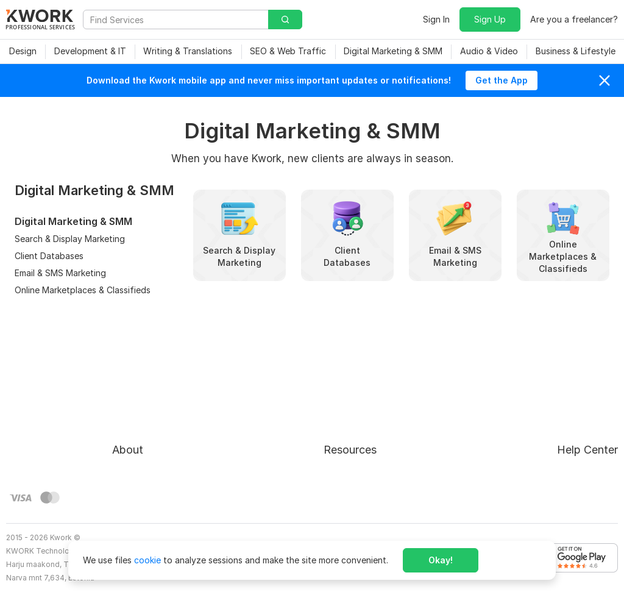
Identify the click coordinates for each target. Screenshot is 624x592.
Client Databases (49, 256)
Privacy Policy (140, 453)
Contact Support (535, 431)
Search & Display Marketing (70, 239)
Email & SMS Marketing (60, 273)
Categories (336, 431)
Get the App (501, 80)
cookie (147, 560)
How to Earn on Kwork (359, 409)
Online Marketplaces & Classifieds (83, 290)
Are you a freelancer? (574, 19)
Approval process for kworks (559, 387)
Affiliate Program (349, 453)
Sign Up (490, 19)
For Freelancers (345, 387)
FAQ (508, 409)
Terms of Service (146, 431)
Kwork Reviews (344, 475)
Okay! (440, 560)
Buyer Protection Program (165, 409)
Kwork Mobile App (351, 497)
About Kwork (138, 387)
